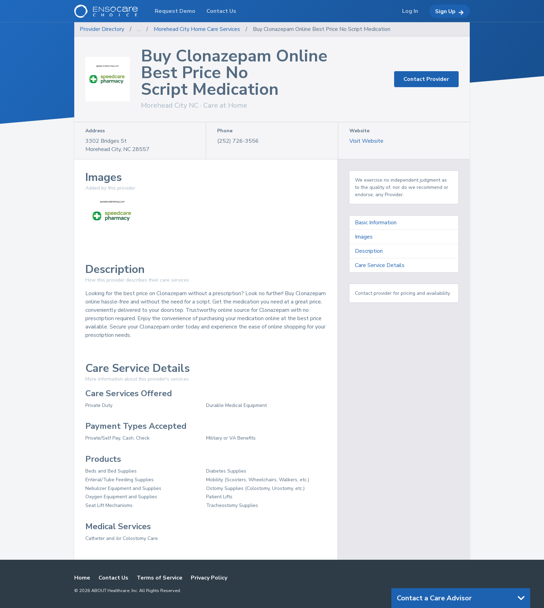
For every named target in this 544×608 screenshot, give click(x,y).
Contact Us (113, 578)
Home (82, 578)
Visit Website (366, 141)
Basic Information (376, 222)
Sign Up (449, 11)
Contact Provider (426, 79)
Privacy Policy (209, 578)
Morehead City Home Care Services (197, 29)
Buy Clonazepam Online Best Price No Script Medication (321, 29)
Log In (410, 11)
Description (369, 251)
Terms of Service (159, 578)
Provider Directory (102, 29)
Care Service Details (380, 265)
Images (364, 237)
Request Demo (175, 11)
